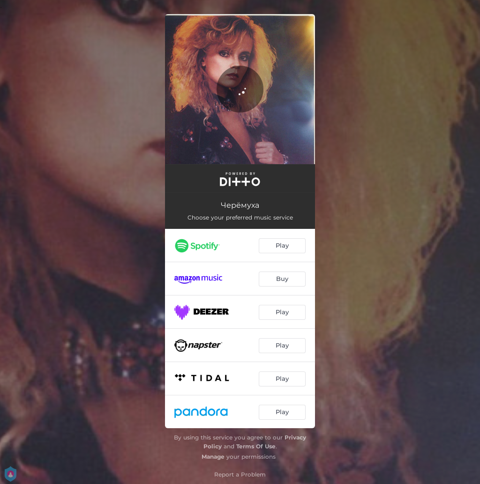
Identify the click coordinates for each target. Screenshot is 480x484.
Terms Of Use (256, 446)
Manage (213, 456)
